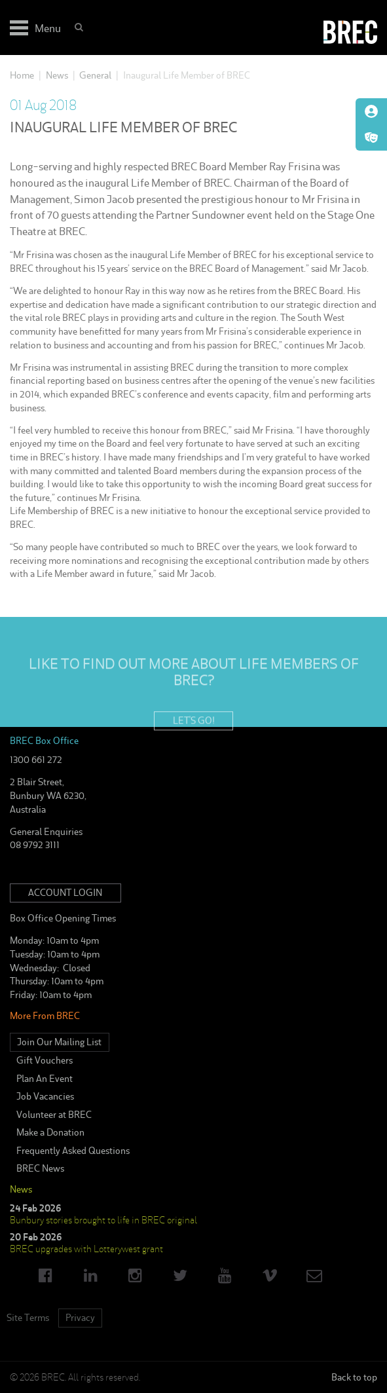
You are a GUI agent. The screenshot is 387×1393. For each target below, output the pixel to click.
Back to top (354, 1377)
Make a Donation (50, 1132)
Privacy (80, 1317)
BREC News (40, 1168)
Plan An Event (44, 1078)
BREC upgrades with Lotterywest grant (86, 1249)
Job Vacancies (45, 1096)
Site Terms (28, 1317)
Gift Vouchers (44, 1060)
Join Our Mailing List (59, 1042)
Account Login (65, 892)
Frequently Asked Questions (73, 1150)
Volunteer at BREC (54, 1114)
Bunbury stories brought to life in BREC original (103, 1220)
